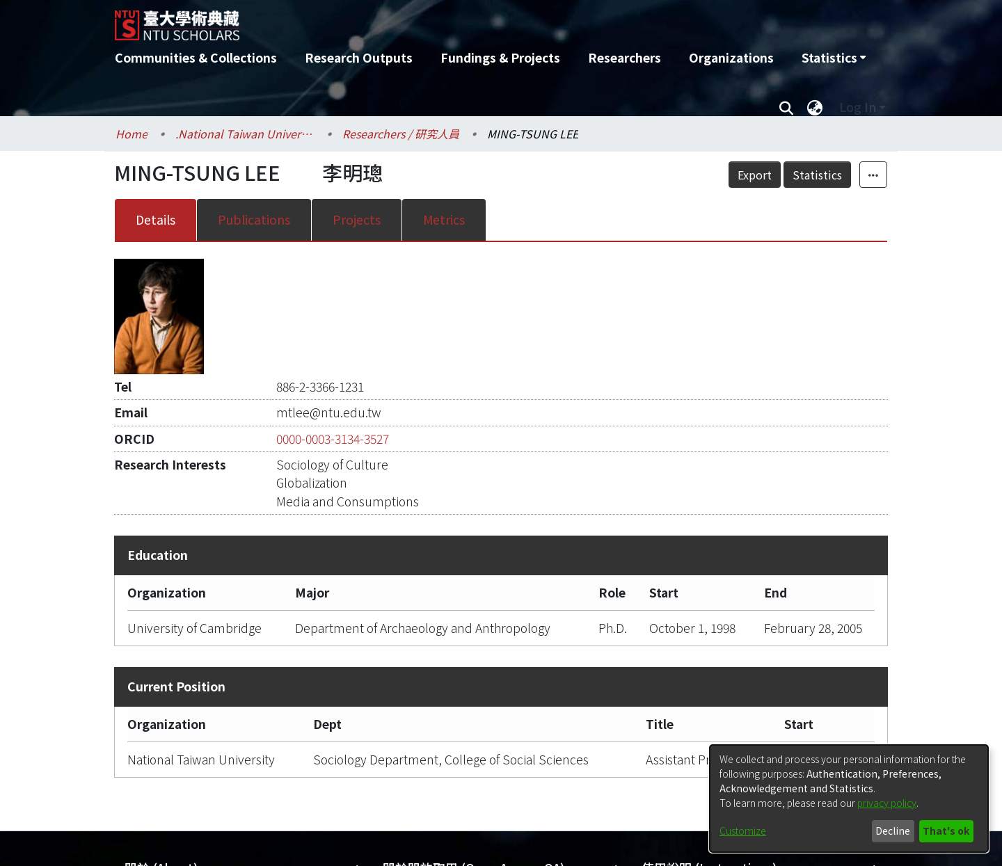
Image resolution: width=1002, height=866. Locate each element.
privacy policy (886, 803)
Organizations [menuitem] (731, 57)
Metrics (444, 219)
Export (755, 174)
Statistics (817, 174)
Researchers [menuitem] (624, 57)
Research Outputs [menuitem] (359, 57)
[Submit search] (786, 107)
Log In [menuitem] (857, 106)
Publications (254, 219)
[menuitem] (834, 57)
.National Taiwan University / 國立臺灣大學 (245, 133)
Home (132, 133)
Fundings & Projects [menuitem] (500, 57)
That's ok (946, 830)
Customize (742, 830)
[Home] (426, 20)
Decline (892, 830)
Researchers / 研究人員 (400, 133)
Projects (357, 219)
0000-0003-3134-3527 (332, 438)
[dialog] (849, 798)
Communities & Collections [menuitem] (196, 57)
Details (155, 219)
